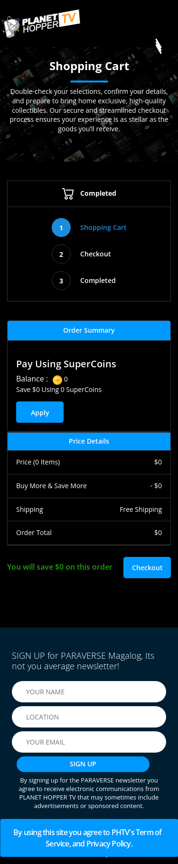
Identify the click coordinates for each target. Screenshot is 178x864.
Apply (40, 412)
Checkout (81, 254)
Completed (89, 193)
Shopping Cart (89, 227)
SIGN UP (83, 763)
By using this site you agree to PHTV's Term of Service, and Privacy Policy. (89, 838)
